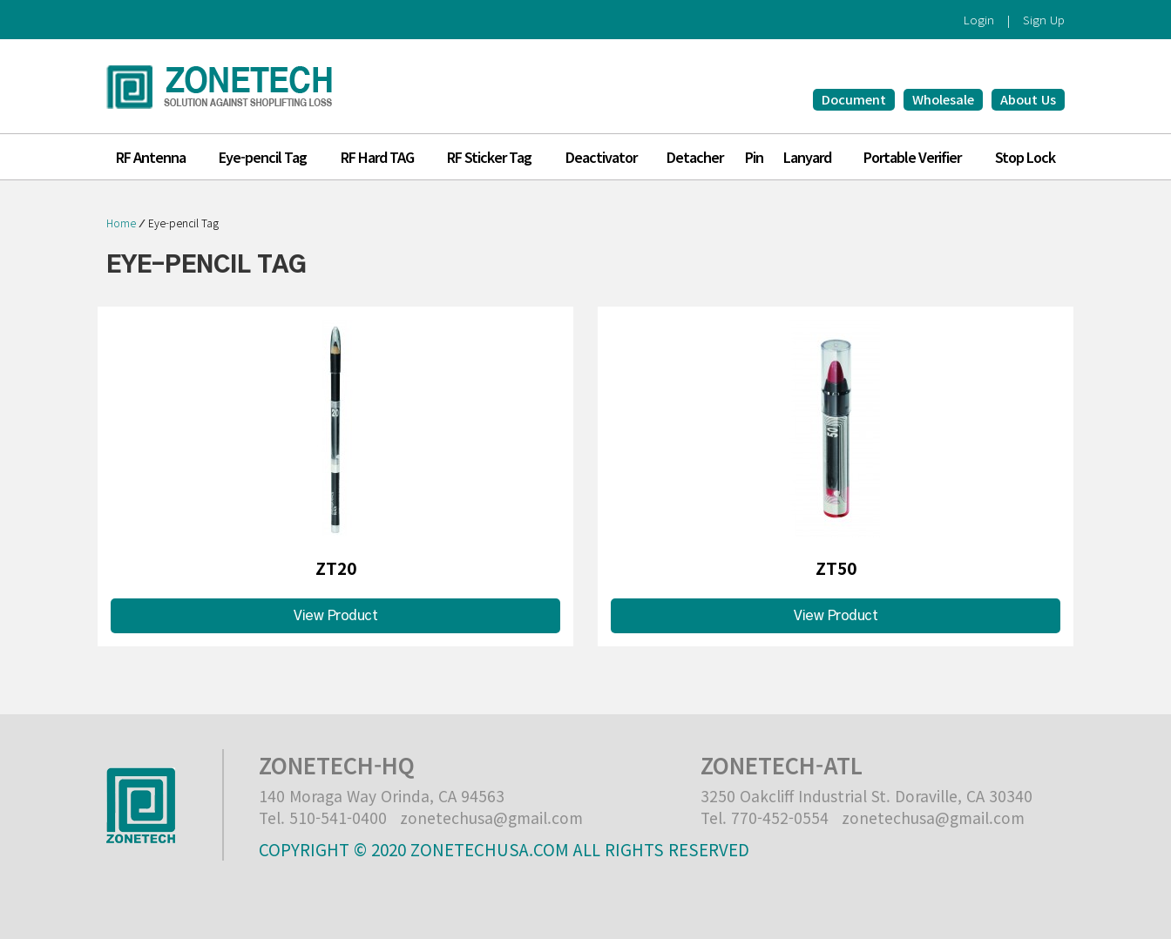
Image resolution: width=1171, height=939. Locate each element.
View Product (335, 616)
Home (121, 222)
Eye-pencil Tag (183, 222)
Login (979, 19)
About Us (1028, 99)
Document (854, 99)
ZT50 (836, 567)
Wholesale (943, 99)
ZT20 (335, 567)
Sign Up (1044, 19)
